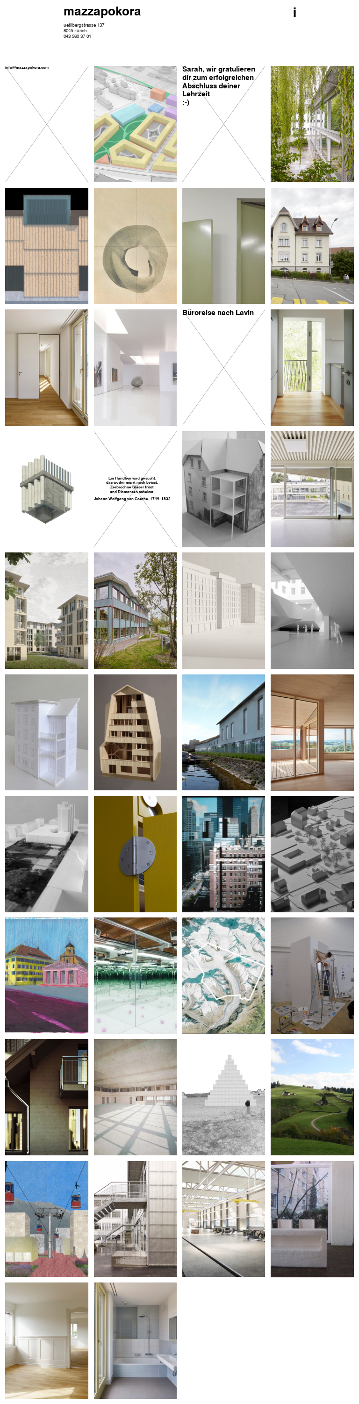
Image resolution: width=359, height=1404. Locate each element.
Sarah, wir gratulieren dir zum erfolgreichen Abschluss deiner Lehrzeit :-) (218, 86)
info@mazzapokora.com (27, 68)
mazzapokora (102, 12)
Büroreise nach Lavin (218, 313)
